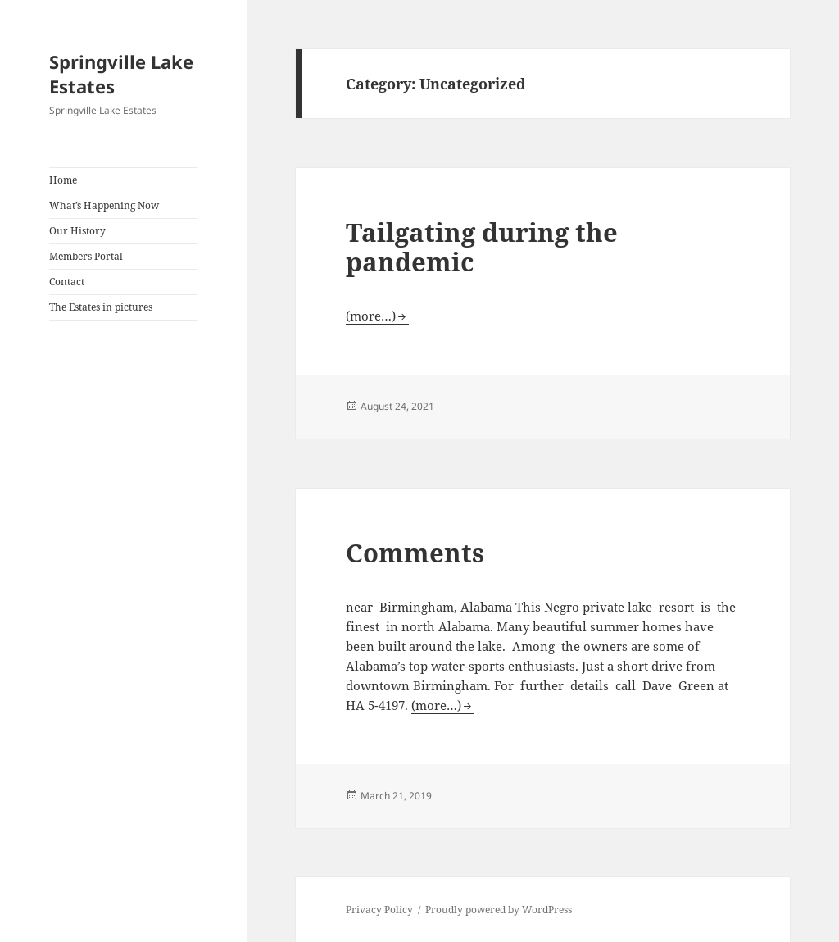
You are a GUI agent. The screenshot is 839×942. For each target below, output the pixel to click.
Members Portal (86, 256)
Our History (77, 231)
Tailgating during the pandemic (482, 247)
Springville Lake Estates (121, 73)
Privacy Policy (379, 910)
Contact (66, 282)
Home (63, 180)
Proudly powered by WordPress (498, 910)
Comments (415, 552)
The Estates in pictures (100, 307)
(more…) (371, 315)
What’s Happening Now (104, 205)
